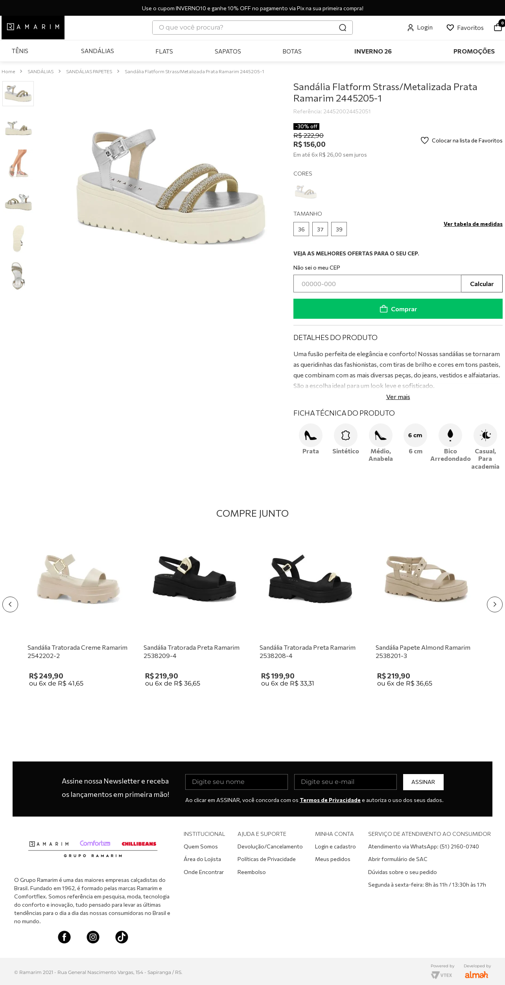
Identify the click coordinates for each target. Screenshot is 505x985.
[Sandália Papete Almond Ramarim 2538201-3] (426, 611)
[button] (301, 227)
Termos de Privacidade (330, 798)
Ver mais (398, 395)
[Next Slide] (495, 603)
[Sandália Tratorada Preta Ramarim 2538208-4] (310, 611)
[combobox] (252, 27)
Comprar (398, 307)
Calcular (482, 281)
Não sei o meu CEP (316, 265)
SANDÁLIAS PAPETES (89, 69)
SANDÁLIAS (40, 69)
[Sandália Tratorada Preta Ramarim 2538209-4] (194, 611)
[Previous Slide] (10, 603)
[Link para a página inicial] (8, 70)
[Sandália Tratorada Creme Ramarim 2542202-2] (78, 611)
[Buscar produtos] (342, 27)
